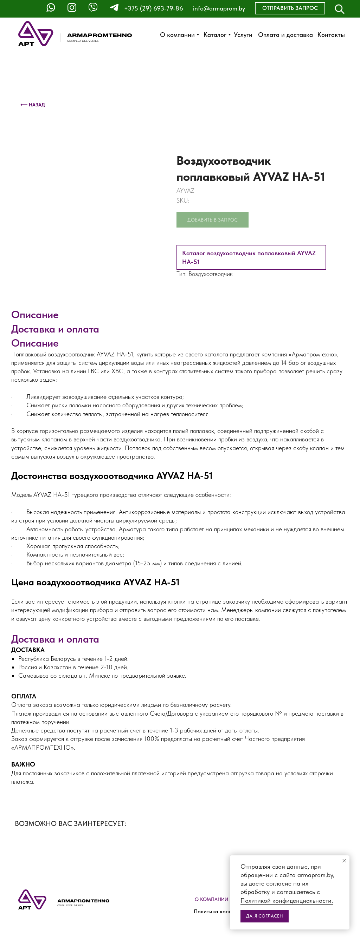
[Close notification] (344, 860)
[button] (290, 8)
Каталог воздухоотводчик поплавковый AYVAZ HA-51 (249, 257)
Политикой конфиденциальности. (286, 900)
